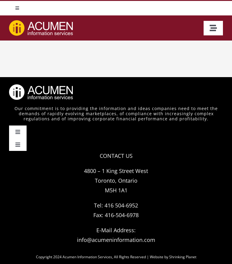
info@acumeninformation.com (116, 239)
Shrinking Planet (182, 256)
